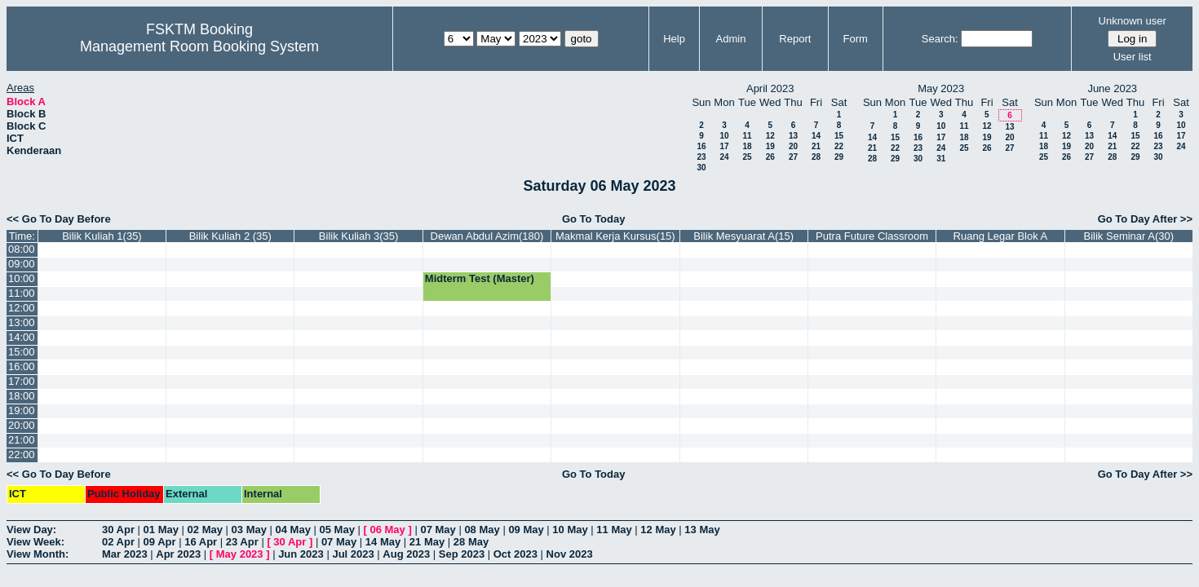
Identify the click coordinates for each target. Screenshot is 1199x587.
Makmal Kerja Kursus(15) (615, 236)
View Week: (35, 542)
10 (723, 135)
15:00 (21, 352)
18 (746, 146)
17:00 (21, 381)
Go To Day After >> (1145, 219)
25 (746, 156)
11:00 (21, 293)
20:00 (21, 425)
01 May (161, 529)
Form (855, 39)
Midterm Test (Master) (479, 278)
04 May (293, 529)
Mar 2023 (125, 554)
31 (940, 158)
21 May (427, 542)
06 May (387, 529)
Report (795, 39)
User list (1132, 57)
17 (723, 146)
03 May (249, 529)
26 (770, 156)
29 (838, 156)
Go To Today (594, 219)
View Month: (38, 554)
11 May (613, 529)
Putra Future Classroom (872, 236)
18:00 (21, 396)
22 (838, 146)
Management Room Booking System (199, 46)
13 (793, 135)
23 (701, 156)
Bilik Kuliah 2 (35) (230, 236)
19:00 (21, 410)
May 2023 (239, 554)
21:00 (21, 440)
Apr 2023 (178, 554)
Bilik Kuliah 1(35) (102, 236)
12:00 (21, 308)
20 (793, 146)
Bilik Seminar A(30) (1129, 236)
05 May (337, 529)
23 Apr (242, 542)
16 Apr (200, 542)
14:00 (21, 337)
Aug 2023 (406, 554)
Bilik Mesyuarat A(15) (743, 236)
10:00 (21, 278)
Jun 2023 (301, 554)
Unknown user (1132, 21)
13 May (701, 529)
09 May (525, 529)
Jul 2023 (353, 554)
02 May (205, 529)
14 (816, 135)
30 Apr (118, 529)
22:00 (21, 454)
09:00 (21, 264)
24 (723, 156)
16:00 (21, 366)
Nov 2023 (569, 554)
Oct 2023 (515, 554)
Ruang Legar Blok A (1000, 236)
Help (674, 39)
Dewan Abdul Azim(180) (487, 236)
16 (701, 146)
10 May (569, 529)
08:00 (21, 249)
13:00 (21, 322)
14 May (382, 542)
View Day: (31, 529)
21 (816, 146)
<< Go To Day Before (59, 219)
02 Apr (118, 542)
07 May (437, 529)
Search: (940, 39)
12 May (657, 529)
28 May (471, 542)
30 (701, 167)
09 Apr (160, 542)
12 (770, 135)
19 (770, 146)
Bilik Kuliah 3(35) (359, 236)
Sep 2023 (461, 554)
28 (816, 156)
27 (793, 156)
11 (746, 135)
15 (838, 135)
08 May (481, 529)
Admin (731, 39)
